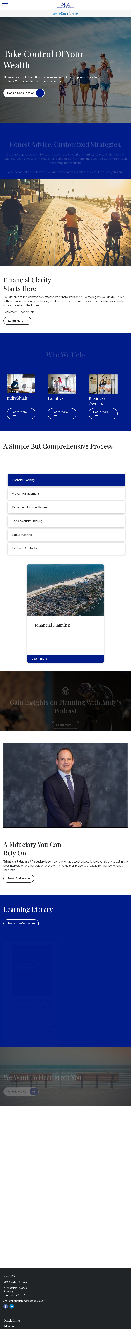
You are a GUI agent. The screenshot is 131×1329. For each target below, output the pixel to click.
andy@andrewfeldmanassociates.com (24, 1301)
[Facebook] (5, 1306)
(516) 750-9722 (19, 1281)
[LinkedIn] (11, 1306)
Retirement (9, 1326)
